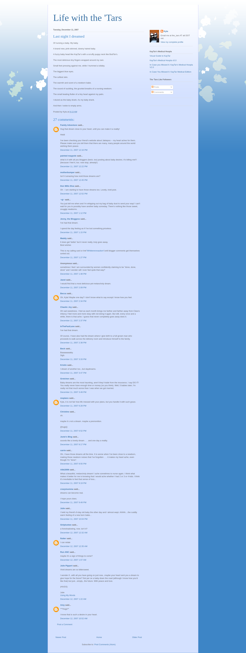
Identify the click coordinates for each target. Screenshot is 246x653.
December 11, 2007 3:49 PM (73, 392)
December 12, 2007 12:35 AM (73, 546)
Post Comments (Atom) (104, 644)
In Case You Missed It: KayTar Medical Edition (170, 72)
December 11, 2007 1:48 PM (73, 274)
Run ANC (64, 552)
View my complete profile (172, 42)
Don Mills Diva (67, 186)
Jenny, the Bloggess (70, 219)
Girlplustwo (66, 525)
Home (99, 637)
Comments (158, 92)
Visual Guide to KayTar (160, 56)
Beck (62, 348)
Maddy (63, 238)
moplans (64, 398)
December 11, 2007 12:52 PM (73, 194)
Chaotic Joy (66, 307)
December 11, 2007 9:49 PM (73, 502)
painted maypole (68, 156)
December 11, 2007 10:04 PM (73, 519)
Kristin (63, 365)
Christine (64, 412)
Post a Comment (64, 624)
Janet (63, 280)
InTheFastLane (67, 326)
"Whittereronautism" (95, 251)
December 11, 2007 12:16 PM (73, 150)
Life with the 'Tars (87, 18)
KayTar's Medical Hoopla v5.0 (163, 60)
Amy (62, 605)
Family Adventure (68, 125)
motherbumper (67, 172)
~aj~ (62, 199)
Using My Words (67, 595)
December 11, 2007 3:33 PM (73, 359)
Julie (62, 508)
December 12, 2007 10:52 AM (73, 618)
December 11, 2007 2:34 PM (73, 301)
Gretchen (64, 378)
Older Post (137, 637)
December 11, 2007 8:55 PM (73, 464)
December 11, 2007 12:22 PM (73, 166)
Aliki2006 (64, 469)
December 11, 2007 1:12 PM (73, 213)
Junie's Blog (66, 437)
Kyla (166, 31)
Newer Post (61, 637)
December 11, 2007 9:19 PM (73, 483)
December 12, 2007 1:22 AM (73, 599)
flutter (63, 538)
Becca (63, 293)
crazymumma (66, 489)
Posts (155, 87)
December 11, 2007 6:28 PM (73, 406)
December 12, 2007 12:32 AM (73, 532)
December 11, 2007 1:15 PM (73, 232)
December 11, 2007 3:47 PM (73, 373)
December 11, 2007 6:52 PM (73, 431)
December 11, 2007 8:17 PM (73, 444)
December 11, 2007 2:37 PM (73, 320)
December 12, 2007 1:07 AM (73, 560)
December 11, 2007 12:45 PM (73, 180)
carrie (63, 450)
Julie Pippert (66, 566)
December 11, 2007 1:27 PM (73, 257)
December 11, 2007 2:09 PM (73, 287)
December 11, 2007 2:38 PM (73, 342)
